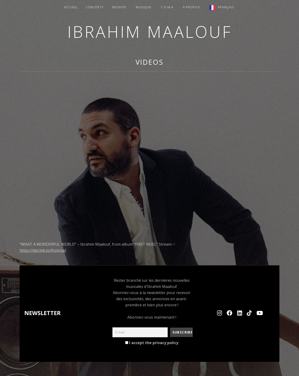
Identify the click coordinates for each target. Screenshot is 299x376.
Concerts (95, 7)
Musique (143, 7)
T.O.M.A (167, 7)
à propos (191, 7)
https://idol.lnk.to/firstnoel (43, 250)
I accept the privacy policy (151, 342)
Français (226, 7)
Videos (149, 62)
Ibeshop (119, 7)
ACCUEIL (71, 7)
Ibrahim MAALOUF (149, 32)
